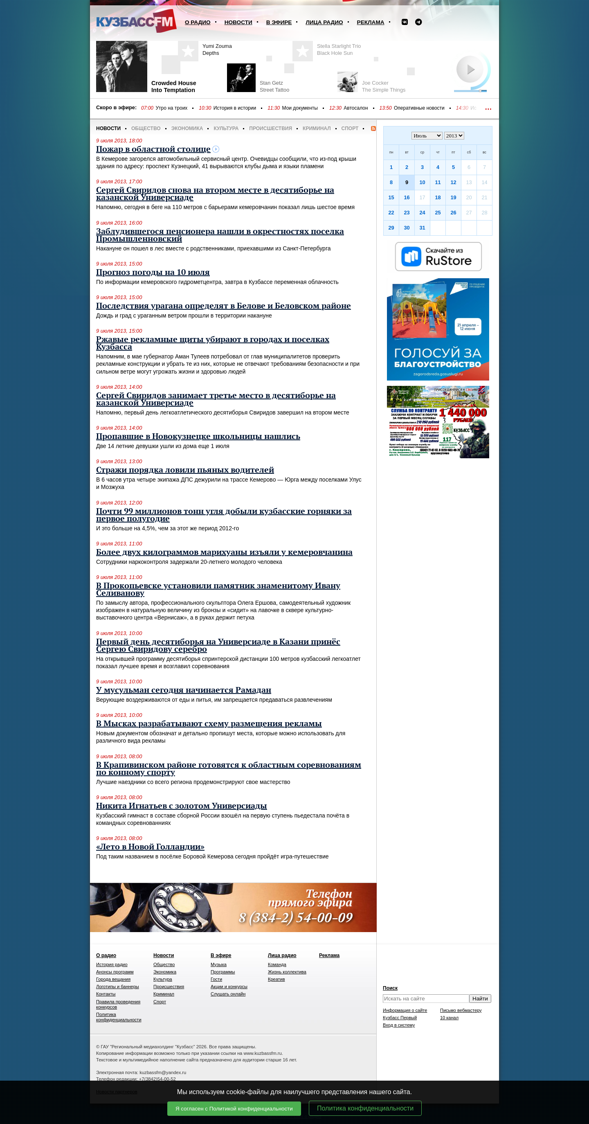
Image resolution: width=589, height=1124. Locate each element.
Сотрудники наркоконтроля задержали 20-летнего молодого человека (189, 562)
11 (438, 182)
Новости (238, 22)
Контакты (106, 993)
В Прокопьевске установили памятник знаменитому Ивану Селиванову (218, 589)
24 (422, 212)
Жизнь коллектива (287, 971)
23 (406, 212)
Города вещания (113, 979)
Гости (216, 979)
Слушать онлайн (228, 993)
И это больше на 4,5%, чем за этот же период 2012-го (167, 528)
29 (391, 228)
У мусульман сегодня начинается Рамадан (183, 690)
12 (453, 182)
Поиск (390, 988)
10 (422, 182)
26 (453, 212)
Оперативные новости (419, 108)
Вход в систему (399, 1025)
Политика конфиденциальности (365, 1108)
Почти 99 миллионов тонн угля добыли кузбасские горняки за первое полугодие (224, 515)
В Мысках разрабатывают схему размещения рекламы (209, 724)
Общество (146, 128)
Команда (277, 964)
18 (438, 197)
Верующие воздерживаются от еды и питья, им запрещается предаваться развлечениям (214, 699)
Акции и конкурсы (229, 986)
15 (391, 197)
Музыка (219, 964)
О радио (198, 22)
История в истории (235, 108)
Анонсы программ (115, 971)
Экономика (187, 128)
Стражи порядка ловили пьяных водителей (185, 470)
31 (422, 228)
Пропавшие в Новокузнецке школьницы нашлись (198, 436)
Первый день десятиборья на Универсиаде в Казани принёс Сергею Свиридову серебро (218, 645)
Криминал (316, 128)
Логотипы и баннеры (117, 986)
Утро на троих (171, 108)
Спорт (350, 128)
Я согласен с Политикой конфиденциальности (234, 1109)
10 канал (449, 1017)
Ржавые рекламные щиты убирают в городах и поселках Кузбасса (212, 343)
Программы (223, 971)
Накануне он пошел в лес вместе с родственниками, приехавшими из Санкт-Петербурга (213, 248)
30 (406, 228)
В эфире (279, 22)
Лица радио (324, 22)
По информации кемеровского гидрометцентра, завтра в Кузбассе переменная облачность (217, 282)
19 (453, 197)
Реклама (370, 22)
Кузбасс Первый (400, 1017)
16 (406, 197)
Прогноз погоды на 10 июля (153, 272)
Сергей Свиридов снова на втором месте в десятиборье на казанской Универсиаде (215, 194)
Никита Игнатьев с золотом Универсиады (181, 806)
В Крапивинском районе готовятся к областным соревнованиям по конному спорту (228, 768)
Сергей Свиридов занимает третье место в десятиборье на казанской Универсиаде (216, 399)
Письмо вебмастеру (461, 1010)
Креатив (276, 979)
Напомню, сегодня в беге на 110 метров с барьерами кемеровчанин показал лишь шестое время (225, 207)
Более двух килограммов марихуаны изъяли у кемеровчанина (224, 552)
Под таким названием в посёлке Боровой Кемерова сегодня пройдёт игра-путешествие (212, 856)
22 (391, 212)
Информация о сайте (405, 1010)
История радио (112, 964)
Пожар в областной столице (153, 149)
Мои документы (300, 108)
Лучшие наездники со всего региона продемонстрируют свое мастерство (193, 782)
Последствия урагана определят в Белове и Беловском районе (223, 306)
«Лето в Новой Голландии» (150, 847)
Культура (226, 128)
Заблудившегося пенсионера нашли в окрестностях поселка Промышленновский (220, 235)
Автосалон (356, 108)
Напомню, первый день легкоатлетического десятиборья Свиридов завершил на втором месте (222, 412)
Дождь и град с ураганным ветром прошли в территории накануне (184, 315)
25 (438, 212)
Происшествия (270, 128)
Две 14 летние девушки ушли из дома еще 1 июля (162, 446)
